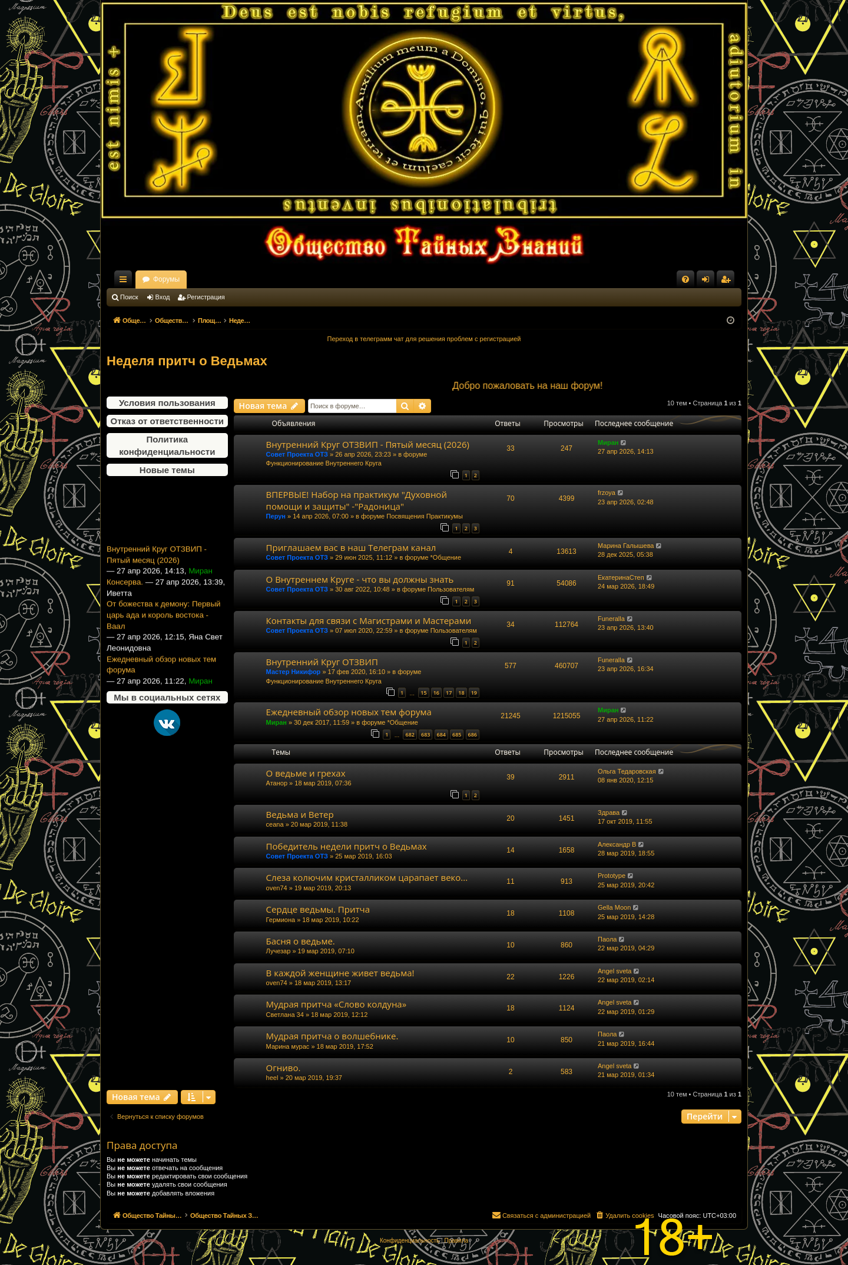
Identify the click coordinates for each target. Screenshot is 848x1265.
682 (409, 734)
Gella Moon (614, 907)
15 (423, 692)
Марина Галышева (626, 545)
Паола (607, 939)
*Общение (446, 557)
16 (436, 692)
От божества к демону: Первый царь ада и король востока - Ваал (163, 632)
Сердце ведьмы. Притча (318, 909)
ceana (275, 824)
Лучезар (278, 950)
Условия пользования (167, 403)
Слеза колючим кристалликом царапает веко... (367, 877)
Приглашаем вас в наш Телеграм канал (351, 547)
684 (441, 734)
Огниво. (283, 1068)
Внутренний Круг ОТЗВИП (322, 662)
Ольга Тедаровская (627, 771)
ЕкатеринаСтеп (621, 577)
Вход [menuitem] (708, 281)
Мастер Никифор (293, 671)
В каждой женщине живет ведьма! (340, 973)
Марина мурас (288, 1046)
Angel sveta (614, 971)
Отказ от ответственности (167, 421)
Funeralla (611, 618)
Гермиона (280, 919)
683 (425, 734)
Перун (276, 516)
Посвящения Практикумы (424, 516)
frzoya (606, 492)
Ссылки (125, 281)
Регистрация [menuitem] (727, 281)
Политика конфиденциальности (167, 445)
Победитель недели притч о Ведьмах (346, 846)
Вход (162, 296)
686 (472, 734)
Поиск (129, 296)
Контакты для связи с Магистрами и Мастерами (369, 620)
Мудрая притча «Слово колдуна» (336, 1004)
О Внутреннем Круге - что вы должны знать (360, 579)
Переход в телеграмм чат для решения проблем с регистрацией (424, 338)
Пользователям (451, 589)
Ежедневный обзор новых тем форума (161, 682)
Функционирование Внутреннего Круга (324, 463)
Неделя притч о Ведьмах (187, 361)
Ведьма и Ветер (300, 814)
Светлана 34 (285, 1014)
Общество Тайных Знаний (185, 279)
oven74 (276, 887)
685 (456, 734)
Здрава (609, 812)
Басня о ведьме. (300, 941)
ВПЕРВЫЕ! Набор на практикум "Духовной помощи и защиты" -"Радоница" (356, 499)
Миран (608, 442)
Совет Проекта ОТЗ (297, 454)
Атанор (276, 783)
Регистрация (206, 296)
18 (461, 692)
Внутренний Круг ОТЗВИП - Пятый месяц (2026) (157, 573)
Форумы (270, 279)
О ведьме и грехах (306, 773)
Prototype (611, 875)
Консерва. (125, 599)
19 (474, 692)
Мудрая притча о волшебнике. (332, 1036)
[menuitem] (685, 279)
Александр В (617, 844)
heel (272, 1077)
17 (449, 692)
